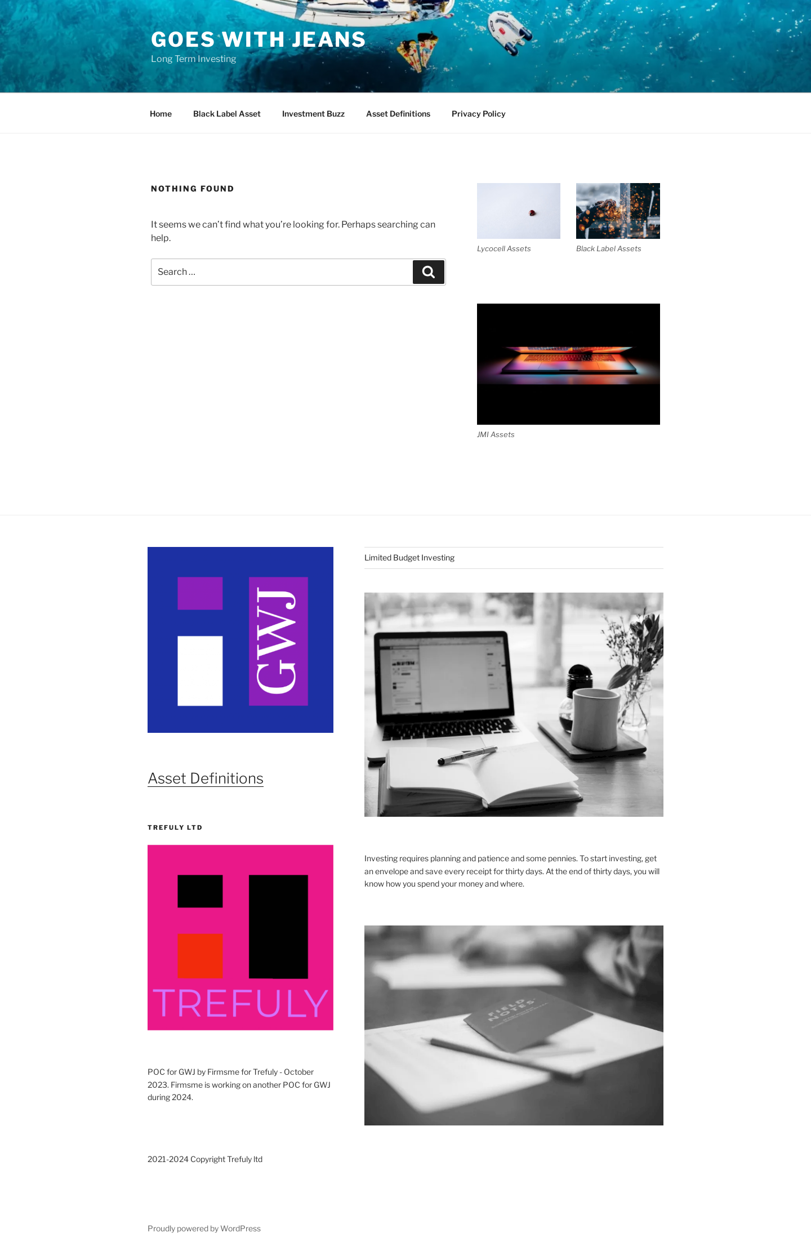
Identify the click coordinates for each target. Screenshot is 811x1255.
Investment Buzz (313, 113)
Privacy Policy (479, 113)
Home (161, 113)
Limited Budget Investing (409, 557)
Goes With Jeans (259, 39)
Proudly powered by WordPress (204, 1228)
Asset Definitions (398, 113)
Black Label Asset (227, 113)
